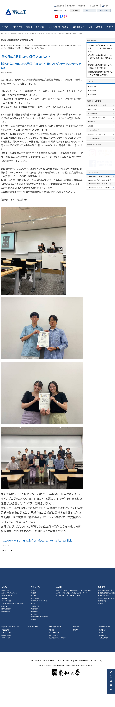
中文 (66, 10)
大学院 (33, 643)
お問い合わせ (104, 10)
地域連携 (109, 27)
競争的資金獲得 (6, 638)
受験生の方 (60, 6)
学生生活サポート (6, 659)
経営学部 (33, 624)
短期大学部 (34, 638)
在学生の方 (71, 6)
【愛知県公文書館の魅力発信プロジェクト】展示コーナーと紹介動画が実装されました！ (7, 574)
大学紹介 (5, 27)
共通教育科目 (35, 640)
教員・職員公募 (5, 640)
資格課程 (33, 648)
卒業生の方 (81, 6)
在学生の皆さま (92, 142)
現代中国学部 (35, 627)
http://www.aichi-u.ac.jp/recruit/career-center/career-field (37, 569)
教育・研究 (40, 27)
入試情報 (29, 27)
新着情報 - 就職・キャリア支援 (97, 134)
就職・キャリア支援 (95, 27)
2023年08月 (91, 123)
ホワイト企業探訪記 (94, 167)
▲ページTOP (111, 593)
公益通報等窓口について (81, 690)
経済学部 (33, 622)
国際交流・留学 (78, 27)
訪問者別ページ (104, 656)
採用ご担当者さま (93, 138)
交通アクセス (90, 10)
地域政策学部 (35, 635)
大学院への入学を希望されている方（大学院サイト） (70, 622)
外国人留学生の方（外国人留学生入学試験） (68, 624)
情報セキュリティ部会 (97, 690)
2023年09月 (91, 119)
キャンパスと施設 (6, 630)
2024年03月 (91, 115)
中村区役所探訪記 (93, 159)
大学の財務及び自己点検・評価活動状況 (12, 632)
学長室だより (5, 619)
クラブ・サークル (5, 667)
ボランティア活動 (6, 664)
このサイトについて (36, 690)
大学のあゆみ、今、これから (9, 622)
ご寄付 (106, 6)
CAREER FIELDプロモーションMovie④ (99, 216)
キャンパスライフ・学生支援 (58, 27)
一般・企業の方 (93, 6)
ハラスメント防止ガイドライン (64, 690)
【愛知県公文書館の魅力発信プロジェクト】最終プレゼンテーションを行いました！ (100, 87)
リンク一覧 (74, 10)
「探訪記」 (90, 155)
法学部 (33, 619)
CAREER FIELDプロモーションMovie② (99, 209)
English (59, 10)
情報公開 (4, 627)
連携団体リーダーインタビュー (97, 163)
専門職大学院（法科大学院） (39, 646)
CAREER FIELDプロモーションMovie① (99, 205)
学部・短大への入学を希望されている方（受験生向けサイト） (73, 619)
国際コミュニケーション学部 (39, 630)
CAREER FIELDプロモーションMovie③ (99, 213)
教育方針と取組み (6, 624)
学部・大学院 (17, 27)
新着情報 (51, 659)
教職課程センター (93, 151)
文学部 (33, 632)
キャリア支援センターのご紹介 (97, 146)
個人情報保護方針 (48, 690)
